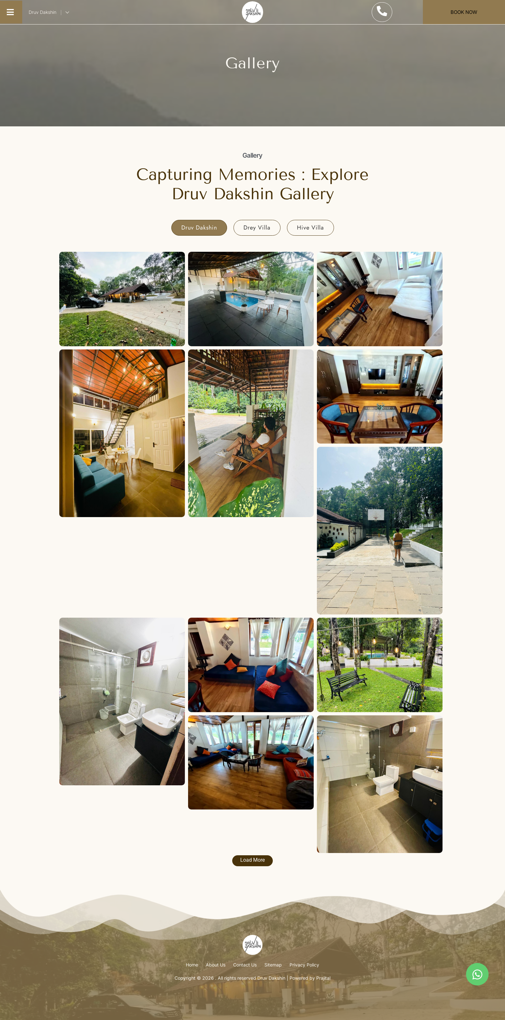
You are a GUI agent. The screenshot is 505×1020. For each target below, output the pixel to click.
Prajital (323, 978)
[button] (10, 12)
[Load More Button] (252, 860)
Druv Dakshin (50, 12)
